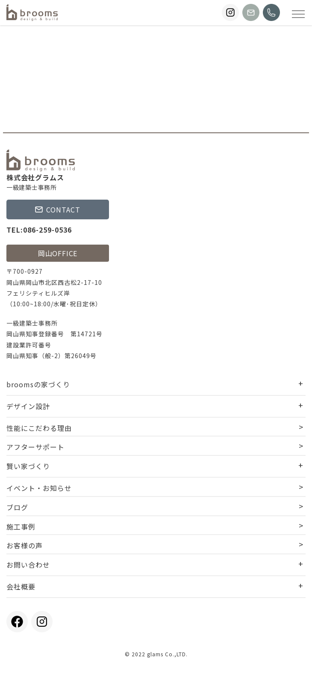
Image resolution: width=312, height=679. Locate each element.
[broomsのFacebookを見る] (17, 621)
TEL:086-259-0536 (39, 229)
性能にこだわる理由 (39, 428)
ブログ (17, 507)
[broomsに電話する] (271, 12)
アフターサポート (35, 447)
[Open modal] (298, 14)
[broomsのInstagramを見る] (230, 12)
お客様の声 (24, 545)
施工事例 (20, 526)
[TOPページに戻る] (32, 12)
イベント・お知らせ (39, 488)
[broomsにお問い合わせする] (250, 12)
